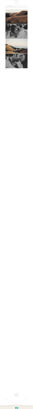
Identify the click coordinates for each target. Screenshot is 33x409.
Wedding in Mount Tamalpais (16, 394)
